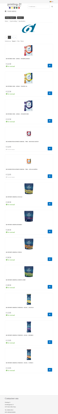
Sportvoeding (13, 21)
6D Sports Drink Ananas (14, 197)
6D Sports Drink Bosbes (14, 224)
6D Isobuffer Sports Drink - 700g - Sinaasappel (22, 169)
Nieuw (22, 41)
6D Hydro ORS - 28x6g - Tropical (16, 86)
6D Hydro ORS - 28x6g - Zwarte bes (17, 114)
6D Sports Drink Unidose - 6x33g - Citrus (19, 362)
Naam (13, 41)
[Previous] (6, 37)
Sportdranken (22, 21)
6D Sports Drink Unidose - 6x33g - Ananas (20, 307)
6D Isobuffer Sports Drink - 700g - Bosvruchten (22, 141)
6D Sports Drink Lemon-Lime (16, 280)
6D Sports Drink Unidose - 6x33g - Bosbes (19, 335)
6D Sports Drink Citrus (14, 252)
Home (6, 21)
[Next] (15, 37)
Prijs (18, 41)
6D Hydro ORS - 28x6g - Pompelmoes (18, 58)
